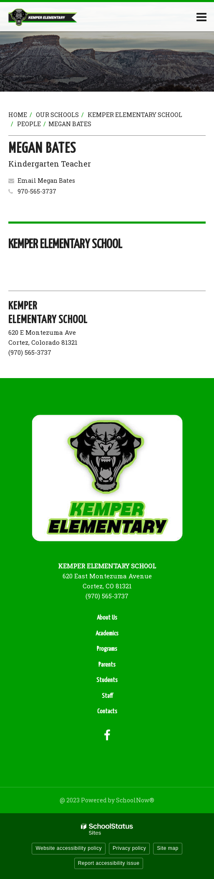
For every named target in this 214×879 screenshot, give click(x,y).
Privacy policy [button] (129, 848)
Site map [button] (167, 848)
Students (107, 680)
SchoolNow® (135, 800)
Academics (107, 633)
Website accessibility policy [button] (68, 848)
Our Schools (57, 115)
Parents (107, 665)
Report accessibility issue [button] (109, 863)
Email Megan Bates (46, 180)
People (29, 124)
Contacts (107, 711)
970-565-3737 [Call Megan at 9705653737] (37, 191)
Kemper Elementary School (135, 115)
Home (17, 115)
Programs (107, 649)
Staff (107, 696)
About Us (107, 618)
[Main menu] (201, 16)
